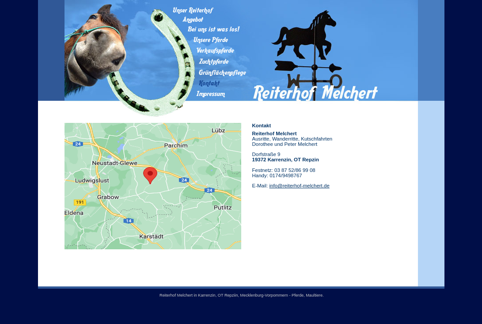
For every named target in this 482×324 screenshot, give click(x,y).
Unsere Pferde (210, 39)
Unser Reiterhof (210, 10)
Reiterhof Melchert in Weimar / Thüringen (316, 53)
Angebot (210, 19)
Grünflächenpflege (210, 72)
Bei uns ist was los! (210, 29)
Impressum (210, 94)
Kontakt (210, 83)
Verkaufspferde (210, 50)
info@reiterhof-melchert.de (299, 185)
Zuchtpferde (210, 61)
